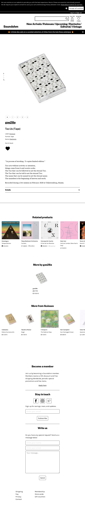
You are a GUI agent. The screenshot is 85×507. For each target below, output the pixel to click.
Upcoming (61, 24)
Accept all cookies (76, 8)
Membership (40, 492)
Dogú (23, 332)
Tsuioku (23, 243)
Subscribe (42, 418)
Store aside (39, 494)
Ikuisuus (12, 134)
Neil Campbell (64, 330)
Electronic (13, 139)
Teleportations (6, 243)
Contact (19, 499)
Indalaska (5, 330)
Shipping (19, 492)
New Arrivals (34, 24)
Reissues (48, 24)
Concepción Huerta (47, 241)
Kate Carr (63, 241)
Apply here (42, 385)
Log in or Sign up (76, 12)
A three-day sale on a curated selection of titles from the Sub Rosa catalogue (41, 32)
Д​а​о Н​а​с (35, 291)
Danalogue (5, 241)
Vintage (77, 26)
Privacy (18, 497)
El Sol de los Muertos (47, 243)
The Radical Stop (46, 332)
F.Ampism (44, 330)
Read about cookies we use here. (72, 5)
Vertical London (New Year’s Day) (69, 244)
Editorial (65, 26)
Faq (17, 494)
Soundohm (10, 26)
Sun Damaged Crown (67, 332)
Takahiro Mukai (26, 330)
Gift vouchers (40, 497)
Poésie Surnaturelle (8, 332)
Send (42, 478)
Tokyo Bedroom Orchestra (29, 241)
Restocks (74, 24)
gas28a (10, 122)
